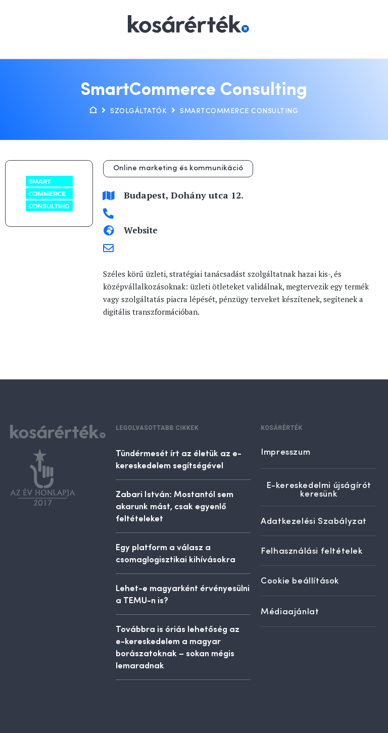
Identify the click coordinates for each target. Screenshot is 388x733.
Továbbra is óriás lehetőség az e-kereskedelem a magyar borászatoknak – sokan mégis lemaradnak (177, 646)
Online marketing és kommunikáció (178, 168)
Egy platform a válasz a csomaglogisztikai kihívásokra (175, 553)
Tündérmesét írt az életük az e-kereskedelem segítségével (178, 459)
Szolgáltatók (138, 111)
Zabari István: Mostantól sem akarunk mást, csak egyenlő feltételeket (174, 505)
